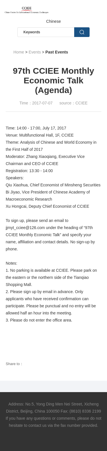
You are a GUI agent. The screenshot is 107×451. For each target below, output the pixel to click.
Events (35, 52)
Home (18, 52)
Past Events (56, 52)
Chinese (53, 21)
